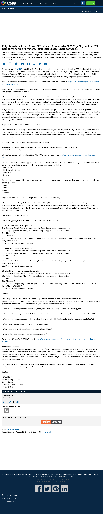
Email (5, 402)
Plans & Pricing (41, 3)
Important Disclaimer (59, 481)
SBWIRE (19, 69)
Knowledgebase (10, 498)
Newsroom (55, 3)
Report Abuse (69, 477)
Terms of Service (46, 477)
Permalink (46, 432)
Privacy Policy (58, 477)
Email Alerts (88, 11)
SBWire (8, 3)
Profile (17, 402)
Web (11, 402)
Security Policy (34, 477)
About (72, 3)
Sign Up (91, 3)
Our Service (27, 3)
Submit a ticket (9, 502)
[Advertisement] (51, 27)
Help (65, 3)
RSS (99, 11)
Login (99, 3)
